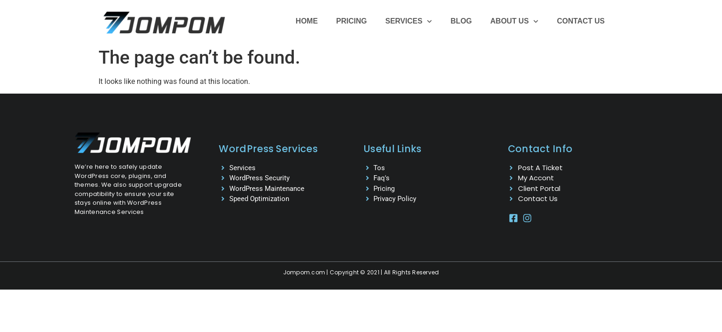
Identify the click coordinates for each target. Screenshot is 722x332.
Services (408, 21)
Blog (461, 21)
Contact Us (581, 21)
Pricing (351, 21)
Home (307, 21)
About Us (514, 21)
